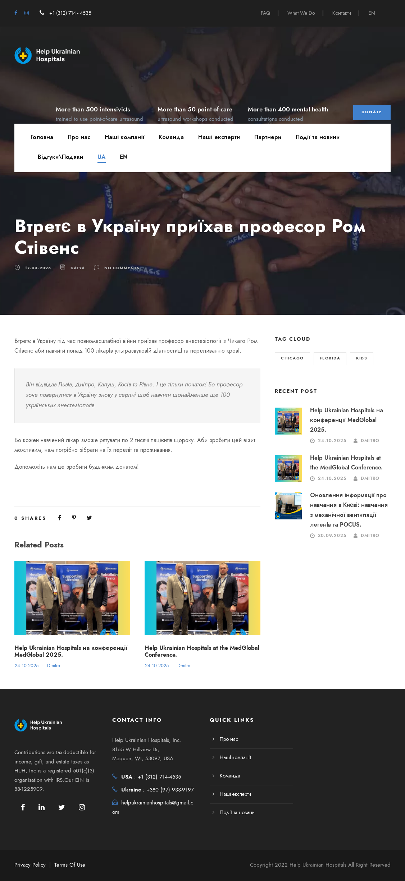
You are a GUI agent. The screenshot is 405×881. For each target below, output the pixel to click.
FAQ (265, 13)
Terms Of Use (69, 864)
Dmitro (53, 665)
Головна (42, 137)
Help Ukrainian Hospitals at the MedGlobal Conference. (202, 651)
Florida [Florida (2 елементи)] (330, 358)
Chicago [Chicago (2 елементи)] (292, 358)
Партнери (267, 137)
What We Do (301, 13)
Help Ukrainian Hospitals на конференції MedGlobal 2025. (70, 651)
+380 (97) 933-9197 (170, 789)
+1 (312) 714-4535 (159, 776)
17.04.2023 (38, 267)
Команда (171, 137)
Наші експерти (219, 137)
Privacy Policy (30, 864)
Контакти (341, 13)
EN (371, 13)
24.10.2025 (26, 665)
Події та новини (318, 137)
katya (77, 267)
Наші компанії (124, 137)
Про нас (79, 137)
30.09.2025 (332, 535)
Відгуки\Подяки (60, 157)
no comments (122, 267)
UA (101, 157)
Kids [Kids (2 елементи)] (361, 358)
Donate (371, 112)
